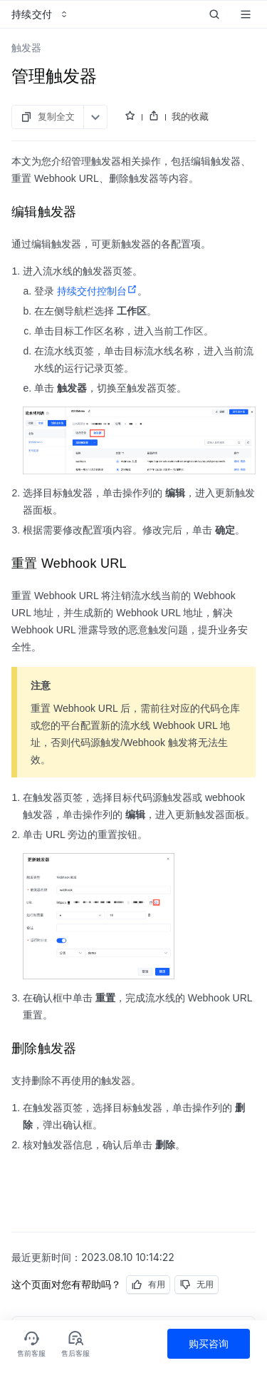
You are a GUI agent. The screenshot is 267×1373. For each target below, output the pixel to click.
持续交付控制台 (97, 291)
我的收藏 (190, 116)
